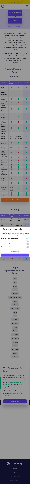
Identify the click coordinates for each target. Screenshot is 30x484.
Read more (19, 207)
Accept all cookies (15, 229)
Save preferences (15, 225)
